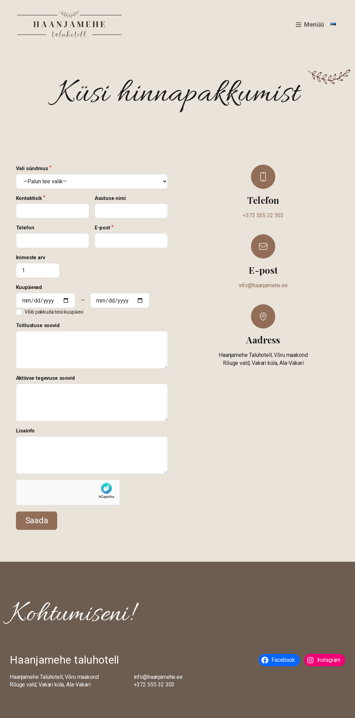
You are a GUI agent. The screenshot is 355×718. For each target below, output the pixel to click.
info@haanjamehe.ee (263, 285)
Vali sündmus (32, 168)
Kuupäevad (29, 287)
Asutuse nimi (110, 198)
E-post (102, 228)
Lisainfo (25, 431)
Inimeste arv (30, 257)
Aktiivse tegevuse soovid (45, 378)
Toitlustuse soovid (38, 325)
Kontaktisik (29, 198)
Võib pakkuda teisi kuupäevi (54, 312)
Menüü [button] (309, 24)
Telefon (25, 228)
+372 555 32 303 (263, 215)
